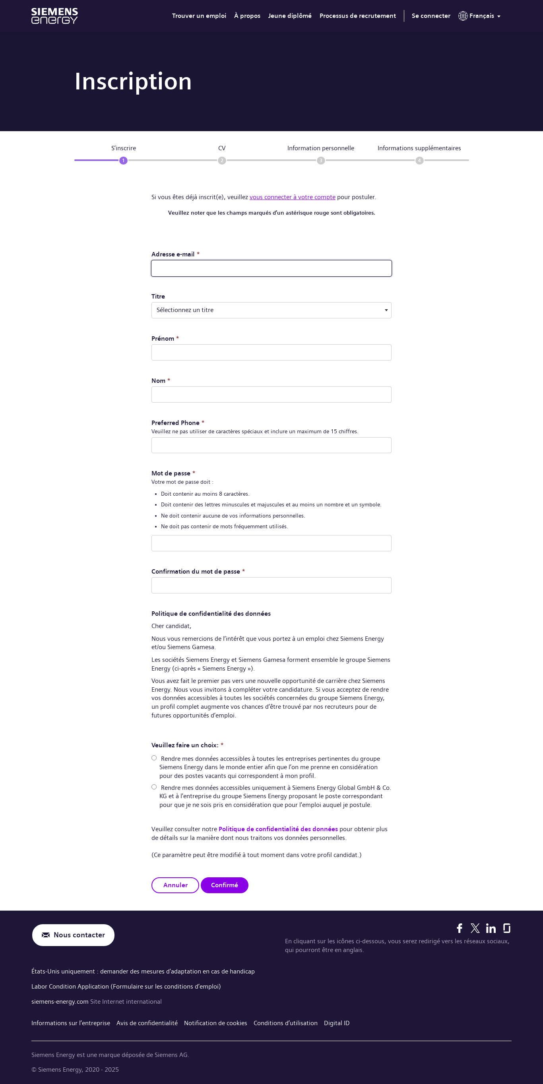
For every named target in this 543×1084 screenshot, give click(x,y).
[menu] (481, 17)
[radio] (154, 757)
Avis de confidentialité (147, 1021)
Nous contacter (79, 934)
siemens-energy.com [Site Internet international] (60, 999)
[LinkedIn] (491, 927)
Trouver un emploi (199, 15)
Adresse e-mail (175, 254)
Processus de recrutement (358, 15)
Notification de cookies (215, 1021)
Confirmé (224, 884)
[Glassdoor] (507, 927)
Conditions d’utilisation (286, 1021)
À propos (247, 15)
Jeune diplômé (290, 15)
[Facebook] (459, 927)
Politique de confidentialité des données (278, 828)
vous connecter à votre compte (292, 197)
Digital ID (337, 1021)
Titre (158, 296)
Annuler (175, 884)
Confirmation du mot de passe (198, 570)
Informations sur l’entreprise (70, 1021)
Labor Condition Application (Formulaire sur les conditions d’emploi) (126, 984)
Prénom (165, 338)
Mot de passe (173, 472)
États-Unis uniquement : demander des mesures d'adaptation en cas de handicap (143, 969)
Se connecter (431, 15)
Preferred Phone (178, 422)
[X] (475, 927)
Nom (161, 380)
